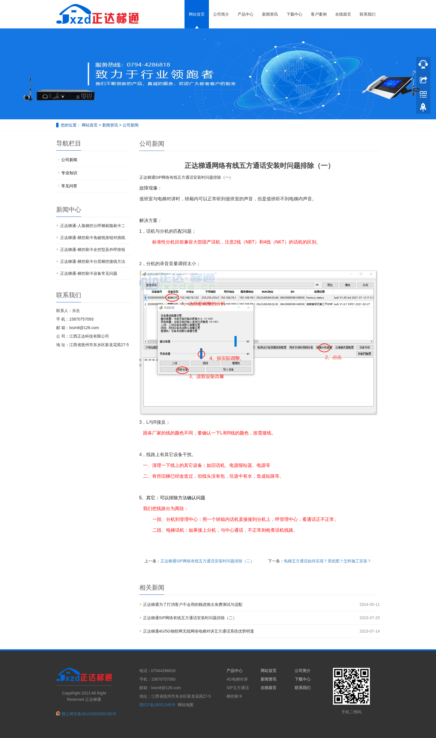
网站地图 (186, 704)
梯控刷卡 (234, 696)
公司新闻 (130, 125)
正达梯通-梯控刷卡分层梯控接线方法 (92, 261)
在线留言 (343, 14)
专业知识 (69, 173)
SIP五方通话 (238, 687)
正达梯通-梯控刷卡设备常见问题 (88, 273)
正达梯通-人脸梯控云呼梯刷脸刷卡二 (92, 225)
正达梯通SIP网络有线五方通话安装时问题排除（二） (207, 561)
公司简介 (221, 14)
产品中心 (245, 14)
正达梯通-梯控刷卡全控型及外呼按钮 (92, 249)
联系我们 (368, 14)
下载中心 (294, 14)
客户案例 (319, 14)
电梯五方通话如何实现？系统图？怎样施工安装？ (327, 561)
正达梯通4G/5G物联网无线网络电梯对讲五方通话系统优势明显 (198, 631)
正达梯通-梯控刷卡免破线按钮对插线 (92, 237)
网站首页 (197, 14)
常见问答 (69, 186)
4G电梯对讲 (237, 679)
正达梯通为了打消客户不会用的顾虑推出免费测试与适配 (192, 604)
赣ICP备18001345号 (157, 704)
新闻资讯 (270, 14)
